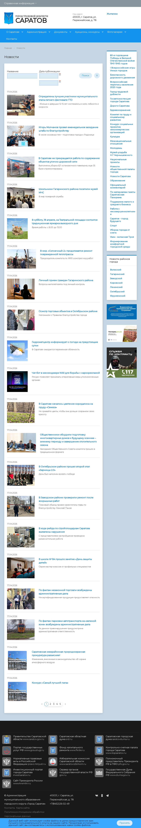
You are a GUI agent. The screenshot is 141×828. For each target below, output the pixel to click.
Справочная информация (19, 3)
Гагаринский (117, 274)
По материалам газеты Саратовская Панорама (122, 195)
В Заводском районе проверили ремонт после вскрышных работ (66, 499)
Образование (117, 180)
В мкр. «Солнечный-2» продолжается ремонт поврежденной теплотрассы (66, 253)
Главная (8, 48)
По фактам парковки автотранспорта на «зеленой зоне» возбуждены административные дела (67, 623)
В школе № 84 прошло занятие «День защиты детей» (65, 561)
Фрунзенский (117, 296)
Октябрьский (117, 291)
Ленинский (116, 287)
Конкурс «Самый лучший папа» (50, 683)
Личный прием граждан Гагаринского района (66, 280)
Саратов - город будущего (119, 220)
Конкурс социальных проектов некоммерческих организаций (121, 128)
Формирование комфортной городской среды (120, 244)
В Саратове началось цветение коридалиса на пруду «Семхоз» (66, 406)
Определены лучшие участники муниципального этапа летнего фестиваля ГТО (68, 98)
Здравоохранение (120, 110)
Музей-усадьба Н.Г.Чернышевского (121, 153)
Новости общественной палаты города (122, 169)
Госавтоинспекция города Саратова (120, 100)
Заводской (116, 278)
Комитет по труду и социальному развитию (120, 117)
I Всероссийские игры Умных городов (122, 69)
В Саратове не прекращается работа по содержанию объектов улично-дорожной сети (69, 160)
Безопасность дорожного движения (122, 76)
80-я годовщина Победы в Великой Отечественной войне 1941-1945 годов (122, 59)
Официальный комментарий (118, 186)
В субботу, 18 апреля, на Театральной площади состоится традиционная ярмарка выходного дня (64, 222)
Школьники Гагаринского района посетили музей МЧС (68, 191)
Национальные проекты (118, 160)
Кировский (116, 283)
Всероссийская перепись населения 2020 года (121, 85)
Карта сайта (22, 808)
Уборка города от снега (120, 231)
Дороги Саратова (119, 105)
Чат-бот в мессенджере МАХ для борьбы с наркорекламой (66, 373)
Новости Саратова (120, 176)
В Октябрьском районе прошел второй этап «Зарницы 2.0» (64, 468)
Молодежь (116, 148)
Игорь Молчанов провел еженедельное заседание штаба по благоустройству (68, 129)
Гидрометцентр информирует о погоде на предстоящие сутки (65, 344)
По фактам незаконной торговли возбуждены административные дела (65, 592)
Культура (115, 136)
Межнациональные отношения (120, 142)
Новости (21, 48)
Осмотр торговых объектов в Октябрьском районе (68, 311)
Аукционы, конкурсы (87, 32)
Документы (60, 32)
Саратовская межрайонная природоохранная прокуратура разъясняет (58, 654)
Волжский (115, 269)
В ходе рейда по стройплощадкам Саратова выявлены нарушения (64, 530)
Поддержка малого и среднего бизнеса (122, 203)
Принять (125, 823)
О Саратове (12, 32)
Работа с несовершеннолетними (122, 211)
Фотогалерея (114, 32)
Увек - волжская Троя (122, 237)
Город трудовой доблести (119, 93)
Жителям (112, 14)
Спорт (113, 225)
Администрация (37, 32)
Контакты (11, 39)
